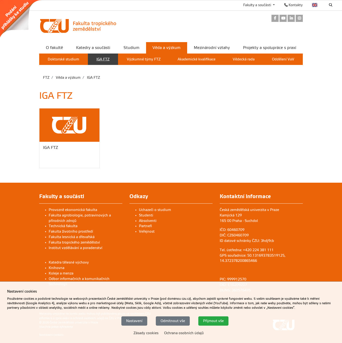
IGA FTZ (93, 77)
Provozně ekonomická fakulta (73, 210)
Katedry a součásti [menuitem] (93, 47)
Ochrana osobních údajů (184, 333)
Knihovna (56, 268)
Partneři (145, 226)
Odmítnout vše (173, 321)
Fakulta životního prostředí (71, 231)
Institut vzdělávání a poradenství (75, 248)
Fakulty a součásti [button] (257, 5)
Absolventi (148, 221)
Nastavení (134, 321)
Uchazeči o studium (155, 210)
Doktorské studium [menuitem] (63, 59)
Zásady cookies (145, 333)
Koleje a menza (61, 273)
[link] (23, 19)
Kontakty (293, 5)
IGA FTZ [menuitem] (102, 59)
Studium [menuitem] (131, 47)
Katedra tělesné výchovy (69, 262)
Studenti (146, 215)
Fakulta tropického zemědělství (74, 242)
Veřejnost (147, 231)
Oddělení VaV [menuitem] (283, 59)
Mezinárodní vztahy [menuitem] (212, 47)
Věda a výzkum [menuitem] (166, 47)
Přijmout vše (213, 321)
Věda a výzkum (68, 77)
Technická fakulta (63, 226)
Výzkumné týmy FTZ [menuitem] (144, 59)
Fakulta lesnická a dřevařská (72, 237)
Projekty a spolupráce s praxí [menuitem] (269, 47)
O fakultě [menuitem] (54, 47)
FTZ (46, 77)
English (315, 5)
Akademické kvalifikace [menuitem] (196, 59)
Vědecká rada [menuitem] (244, 59)
